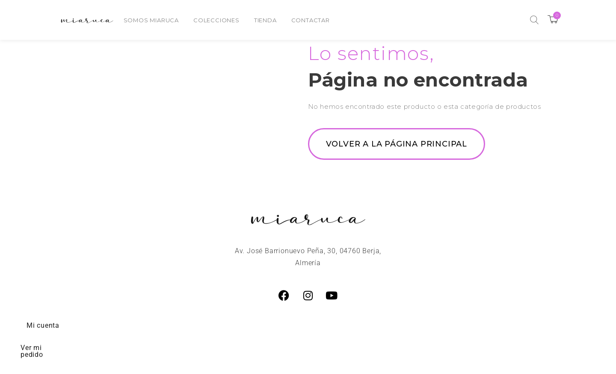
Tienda (265, 20)
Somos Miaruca (151, 20)
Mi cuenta (56, 325)
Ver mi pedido (128, 325)
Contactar (310, 20)
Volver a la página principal (396, 144)
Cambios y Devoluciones (330, 325)
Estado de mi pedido (437, 325)
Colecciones (216, 20)
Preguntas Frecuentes (220, 325)
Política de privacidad (539, 325)
